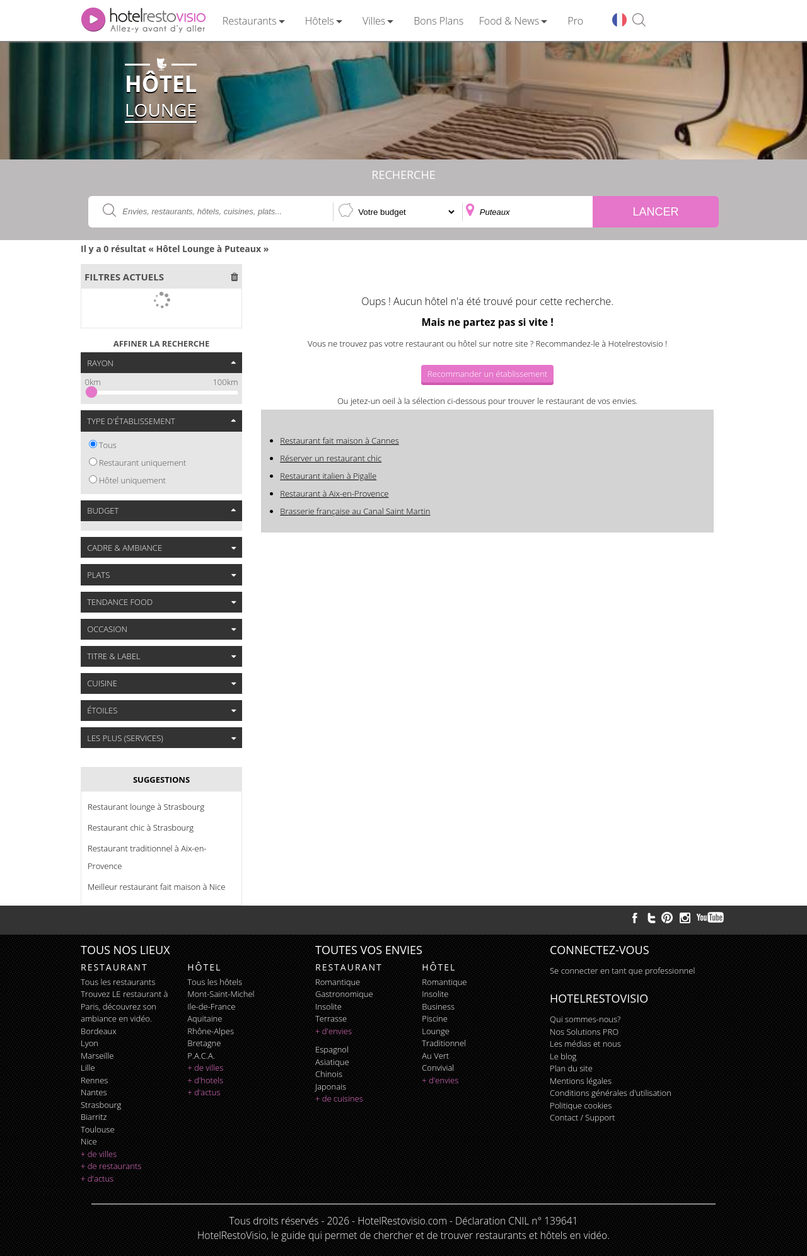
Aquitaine (204, 1018)
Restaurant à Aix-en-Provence (334, 493)
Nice (89, 1141)
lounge (436, 1031)
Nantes (94, 1092)
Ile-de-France (211, 1006)
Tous (108, 445)
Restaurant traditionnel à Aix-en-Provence (147, 857)
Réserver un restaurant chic (330, 458)
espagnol (332, 1049)
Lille (88, 1067)
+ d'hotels (205, 1080)
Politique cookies (581, 1105)
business (438, 1006)
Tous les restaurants (118, 982)
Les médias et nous (585, 1043)
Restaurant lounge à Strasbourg (146, 806)
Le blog (563, 1056)
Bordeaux (99, 1031)
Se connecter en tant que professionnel (622, 970)
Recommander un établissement (487, 373)
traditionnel (444, 1043)
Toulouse (98, 1129)
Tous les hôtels (214, 982)
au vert (435, 1055)
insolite (328, 1006)
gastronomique (344, 994)
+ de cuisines (339, 1098)
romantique (337, 982)
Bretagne (204, 1043)
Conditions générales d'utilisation (610, 1092)
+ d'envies (333, 1031)
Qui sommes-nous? (585, 1019)
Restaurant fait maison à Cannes (339, 440)
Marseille (97, 1055)
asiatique (332, 1062)
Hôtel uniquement (132, 480)
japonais (330, 1086)
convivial (438, 1067)
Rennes (94, 1080)
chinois (328, 1074)
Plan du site (571, 1068)
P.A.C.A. (201, 1055)
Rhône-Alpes (210, 1031)
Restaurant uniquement (143, 462)
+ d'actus (97, 1178)
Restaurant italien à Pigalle (328, 475)
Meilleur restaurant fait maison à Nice (156, 886)
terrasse (331, 1018)
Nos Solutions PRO (584, 1031)
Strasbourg (101, 1104)
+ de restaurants (111, 1166)
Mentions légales (581, 1080)
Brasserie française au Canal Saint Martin (355, 511)
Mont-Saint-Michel (220, 994)
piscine (435, 1018)
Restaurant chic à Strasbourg (141, 827)
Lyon (89, 1043)
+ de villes (99, 1154)
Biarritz (94, 1116)
